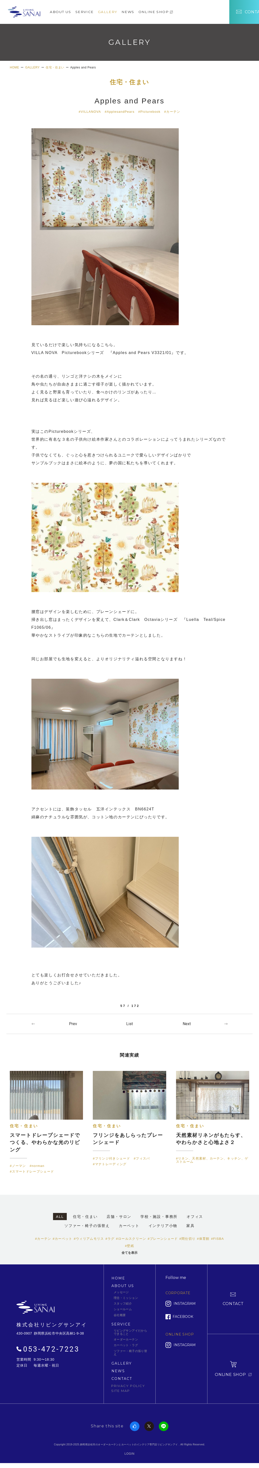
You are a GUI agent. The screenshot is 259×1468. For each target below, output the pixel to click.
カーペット (129, 1226)
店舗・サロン (119, 1217)
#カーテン (172, 112)
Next (187, 1023)
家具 (190, 1226)
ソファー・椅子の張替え (87, 1226)
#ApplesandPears (120, 112)
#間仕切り (187, 1239)
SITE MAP (120, 1391)
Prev (73, 1023)
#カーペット (62, 1239)
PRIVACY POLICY (128, 1386)
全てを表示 (129, 1253)
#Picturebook (149, 112)
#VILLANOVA (90, 112)
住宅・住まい (129, 82)
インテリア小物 (163, 1226)
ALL (60, 1217)
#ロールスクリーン (131, 1239)
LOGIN (129, 1454)
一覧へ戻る (129, 1024)
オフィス (195, 1217)
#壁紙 (129, 1246)
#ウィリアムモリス (89, 1239)
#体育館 (203, 1239)
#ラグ (109, 1239)
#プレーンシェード (163, 1239)
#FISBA (217, 1239)
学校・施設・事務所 (158, 1217)
